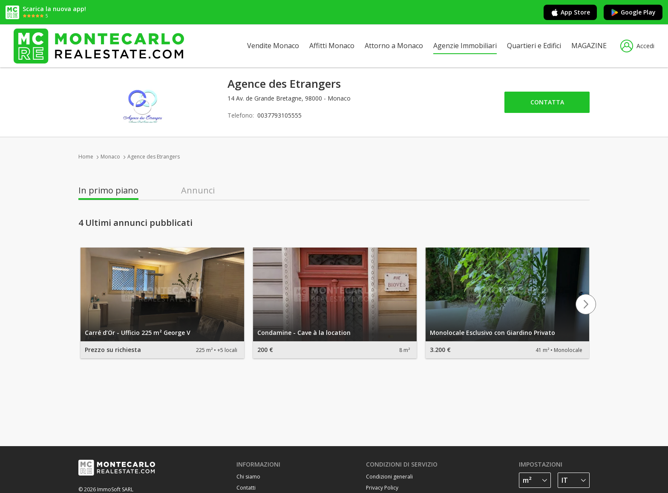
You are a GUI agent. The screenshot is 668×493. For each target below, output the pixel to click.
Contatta (547, 102)
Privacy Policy (382, 487)
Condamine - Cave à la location (304, 333)
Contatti (246, 487)
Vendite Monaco (273, 45)
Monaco (110, 156)
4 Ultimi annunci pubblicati (135, 222)
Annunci (198, 190)
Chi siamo (248, 476)
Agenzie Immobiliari (465, 45)
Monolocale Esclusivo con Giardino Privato (492, 333)
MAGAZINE (589, 45)
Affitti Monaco (331, 45)
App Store (570, 12)
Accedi (637, 46)
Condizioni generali (389, 476)
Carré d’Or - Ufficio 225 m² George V (137, 333)
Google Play (633, 12)
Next (586, 304)
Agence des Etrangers (153, 156)
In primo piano (108, 190)
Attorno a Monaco (394, 45)
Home (85, 156)
